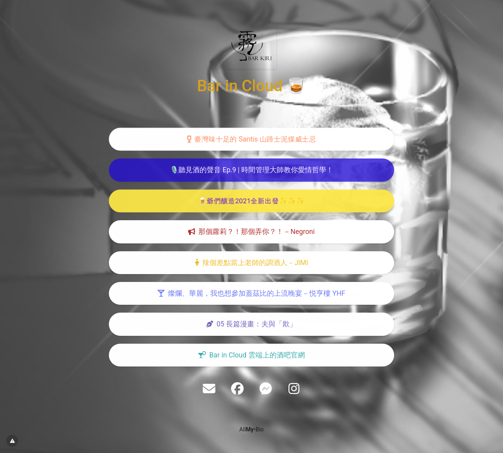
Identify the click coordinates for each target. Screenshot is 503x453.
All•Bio (251, 429)
